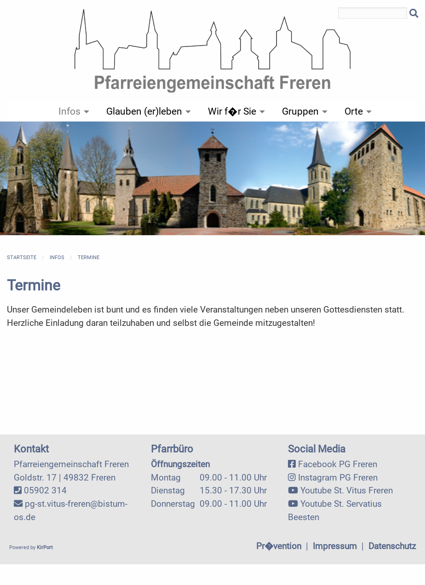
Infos (57, 258)
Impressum (335, 546)
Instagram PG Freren (338, 477)
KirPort (45, 547)
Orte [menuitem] (354, 111)
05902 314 (45, 490)
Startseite (21, 258)
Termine (88, 258)
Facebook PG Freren (337, 464)
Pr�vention (278, 546)
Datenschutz (392, 546)
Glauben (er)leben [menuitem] (144, 111)
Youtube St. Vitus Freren (346, 490)
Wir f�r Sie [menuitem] (232, 111)
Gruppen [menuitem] (300, 111)
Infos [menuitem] (69, 111)
